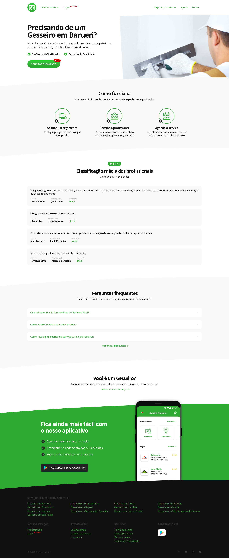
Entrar (195, 7)
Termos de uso (122, 538)
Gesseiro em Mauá (168, 507)
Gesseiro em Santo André (128, 511)
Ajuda (184, 7)
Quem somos (78, 530)
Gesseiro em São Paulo (40, 515)
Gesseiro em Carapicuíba (85, 504)
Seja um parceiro (165, 7)
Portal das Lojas (123, 530)
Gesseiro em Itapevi (82, 507)
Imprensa (76, 538)
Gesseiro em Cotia (124, 504)
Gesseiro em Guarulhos (40, 507)
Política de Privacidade (126, 541)
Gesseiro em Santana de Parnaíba (90, 511)
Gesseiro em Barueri (38, 504)
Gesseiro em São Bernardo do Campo (179, 511)
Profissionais (50, 7)
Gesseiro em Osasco (38, 511)
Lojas (67, 7)
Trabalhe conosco (81, 534)
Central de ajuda (123, 534)
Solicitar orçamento (43, 63)
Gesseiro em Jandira (125, 507)
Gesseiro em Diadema (170, 504)
